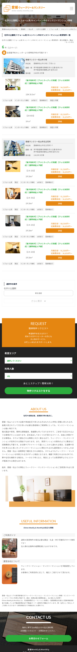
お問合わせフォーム (38, 638)
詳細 (60, 94)
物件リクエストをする (38, 390)
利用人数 (9, 368)
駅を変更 (38, 293)
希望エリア (10, 353)
